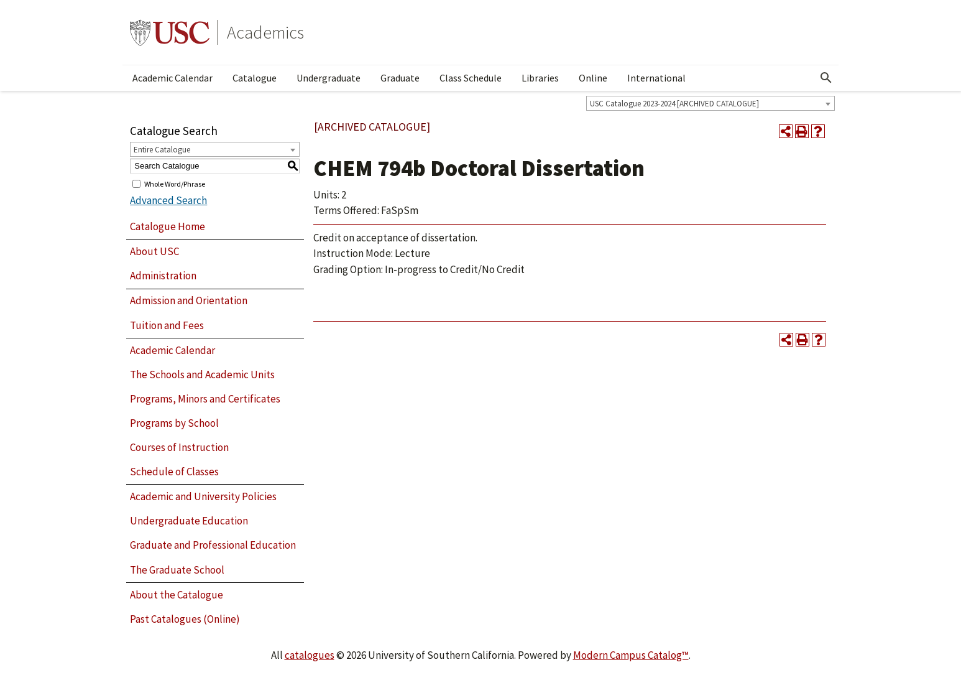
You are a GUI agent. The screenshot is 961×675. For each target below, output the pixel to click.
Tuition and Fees (167, 325)
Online (593, 78)
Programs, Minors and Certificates (205, 399)
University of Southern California (169, 32)
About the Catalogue (176, 595)
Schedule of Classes (174, 471)
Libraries (540, 78)
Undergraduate (329, 78)
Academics (265, 32)
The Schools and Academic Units (202, 374)
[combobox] (710, 103)
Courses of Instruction (179, 447)
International (656, 78)
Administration (163, 275)
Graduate (400, 78)
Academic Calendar (172, 78)
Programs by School (174, 423)
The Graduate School (177, 570)
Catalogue (254, 78)
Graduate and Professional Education (213, 545)
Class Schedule (470, 78)
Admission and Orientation (188, 300)
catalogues (309, 655)
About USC (154, 251)
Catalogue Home (167, 226)
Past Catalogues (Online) (185, 619)
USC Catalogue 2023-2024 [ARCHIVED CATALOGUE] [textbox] (674, 103)
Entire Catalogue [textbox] (162, 149)
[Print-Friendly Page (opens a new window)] (802, 131)
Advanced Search (168, 200)
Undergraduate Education (189, 521)
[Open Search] (826, 77)
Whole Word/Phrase (174, 183)
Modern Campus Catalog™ (631, 655)
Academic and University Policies (203, 496)
